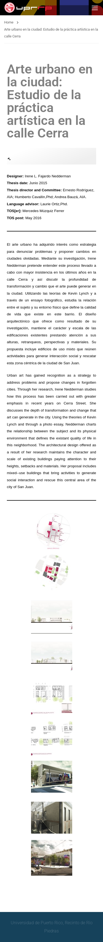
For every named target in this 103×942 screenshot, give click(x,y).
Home (8, 22)
